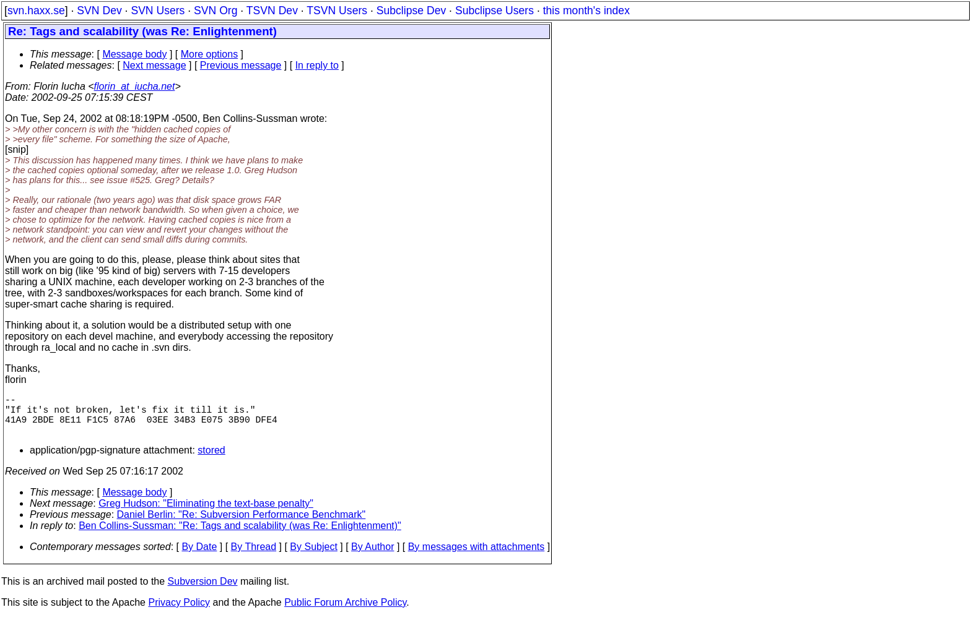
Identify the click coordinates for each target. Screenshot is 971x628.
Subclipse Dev (411, 10)
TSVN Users (337, 10)
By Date (199, 556)
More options (209, 54)
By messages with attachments (476, 556)
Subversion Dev (203, 591)
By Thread (254, 556)
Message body (134, 54)
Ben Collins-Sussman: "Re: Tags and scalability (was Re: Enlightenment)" (240, 535)
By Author (372, 556)
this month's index (586, 10)
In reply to (317, 65)
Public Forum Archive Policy (345, 612)
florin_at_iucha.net (134, 86)
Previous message (241, 65)
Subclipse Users (494, 10)
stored (211, 460)
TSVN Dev (272, 10)
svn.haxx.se (36, 10)
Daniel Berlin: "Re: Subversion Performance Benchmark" (241, 524)
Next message (154, 65)
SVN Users (158, 10)
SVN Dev (99, 10)
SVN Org (215, 10)
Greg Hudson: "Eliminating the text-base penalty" (205, 513)
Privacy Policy (179, 612)
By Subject (313, 556)
